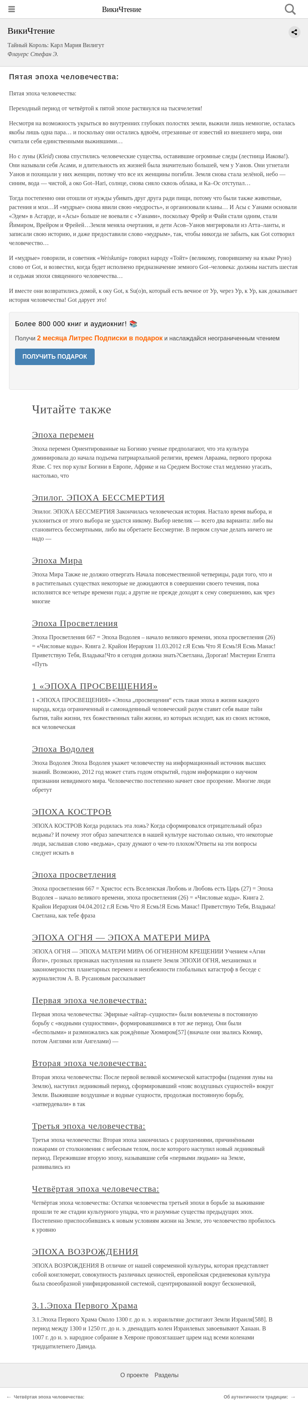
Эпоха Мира (57, 560)
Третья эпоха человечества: (89, 1126)
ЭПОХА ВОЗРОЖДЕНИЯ (85, 1251)
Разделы (167, 1375)
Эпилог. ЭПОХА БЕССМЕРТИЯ (98, 497)
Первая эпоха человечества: (89, 1000)
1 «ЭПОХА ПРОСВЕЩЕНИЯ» (95, 686)
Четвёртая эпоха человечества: (95, 1189)
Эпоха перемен (63, 434)
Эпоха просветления (74, 874)
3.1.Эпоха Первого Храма (85, 1305)
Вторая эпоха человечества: (89, 1063)
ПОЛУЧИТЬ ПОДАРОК (54, 356)
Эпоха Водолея (63, 749)
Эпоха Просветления (75, 623)
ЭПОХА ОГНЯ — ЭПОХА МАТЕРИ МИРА (121, 937)
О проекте (135, 1375)
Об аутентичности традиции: (256, 1397)
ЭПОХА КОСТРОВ (72, 812)
